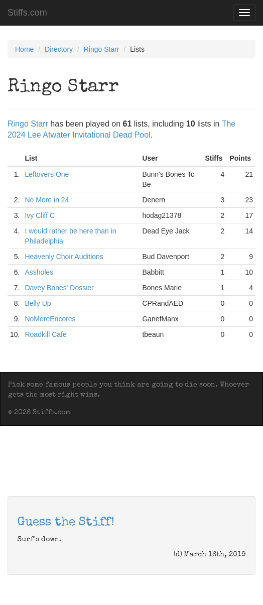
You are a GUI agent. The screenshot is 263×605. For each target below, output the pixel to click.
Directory (59, 49)
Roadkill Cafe (45, 334)
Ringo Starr (101, 49)
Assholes (39, 272)
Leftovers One (47, 174)
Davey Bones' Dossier (59, 288)
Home (24, 49)
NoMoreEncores (50, 319)
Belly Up (38, 303)
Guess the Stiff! (66, 523)
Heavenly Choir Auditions (64, 257)
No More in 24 (47, 200)
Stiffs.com (27, 13)
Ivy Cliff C (40, 215)
